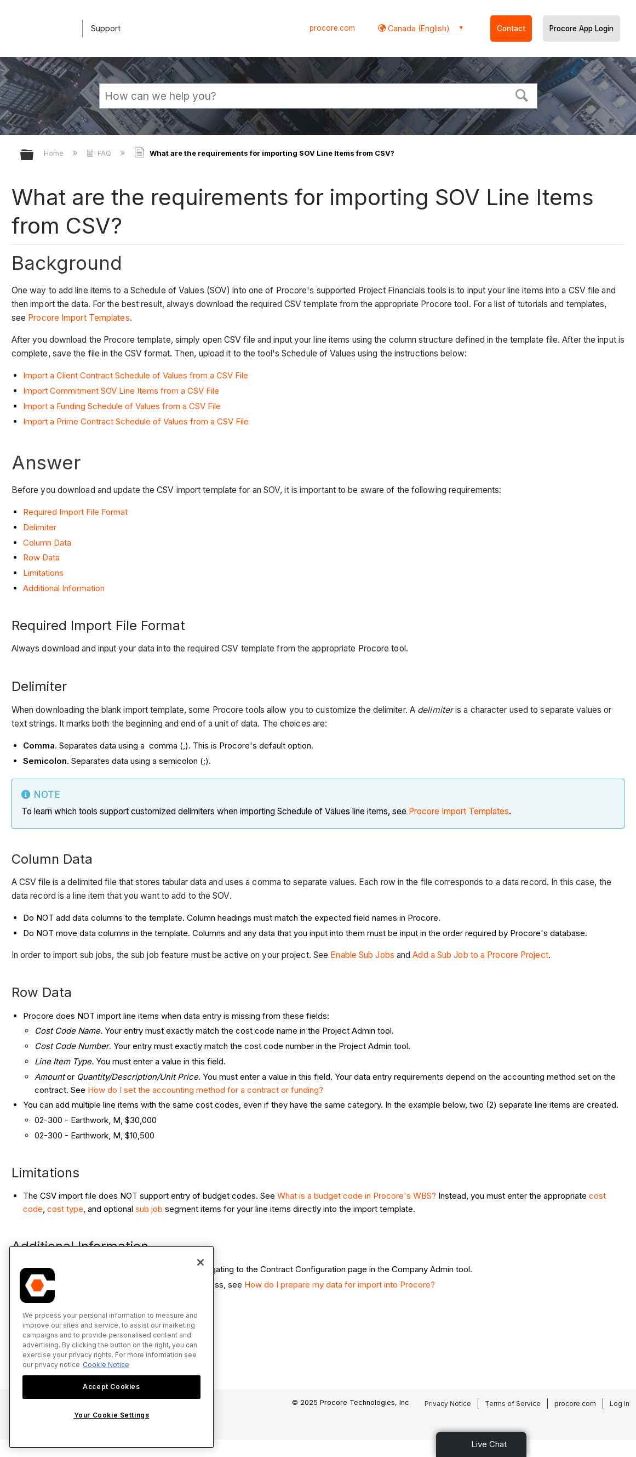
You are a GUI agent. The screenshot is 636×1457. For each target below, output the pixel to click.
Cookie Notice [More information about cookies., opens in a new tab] (106, 1364)
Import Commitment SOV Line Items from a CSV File (121, 390)
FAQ (100, 153)
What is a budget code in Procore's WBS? (356, 1195)
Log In (619, 1403)
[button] (521, 94)
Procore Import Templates (78, 318)
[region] (111, 1347)
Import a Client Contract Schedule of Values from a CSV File (135, 375)
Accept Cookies (111, 1386)
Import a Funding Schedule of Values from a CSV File (122, 406)
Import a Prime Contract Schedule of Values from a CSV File (136, 421)
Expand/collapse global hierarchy (34, 155)
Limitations (43, 573)
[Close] (200, 1262)
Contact (511, 28)
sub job (149, 1209)
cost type (65, 1209)
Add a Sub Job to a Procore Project (480, 955)
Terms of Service (513, 1403)
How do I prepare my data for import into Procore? (339, 1284)
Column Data (47, 542)
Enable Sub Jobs (362, 955)
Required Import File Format (75, 512)
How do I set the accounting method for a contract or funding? (205, 1090)
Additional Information (64, 588)
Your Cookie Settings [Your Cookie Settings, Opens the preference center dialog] (112, 1415)
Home (55, 153)
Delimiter (39, 527)
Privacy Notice (448, 1403)
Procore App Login (581, 28)
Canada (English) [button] (418, 28)
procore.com (332, 28)
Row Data (41, 557)
